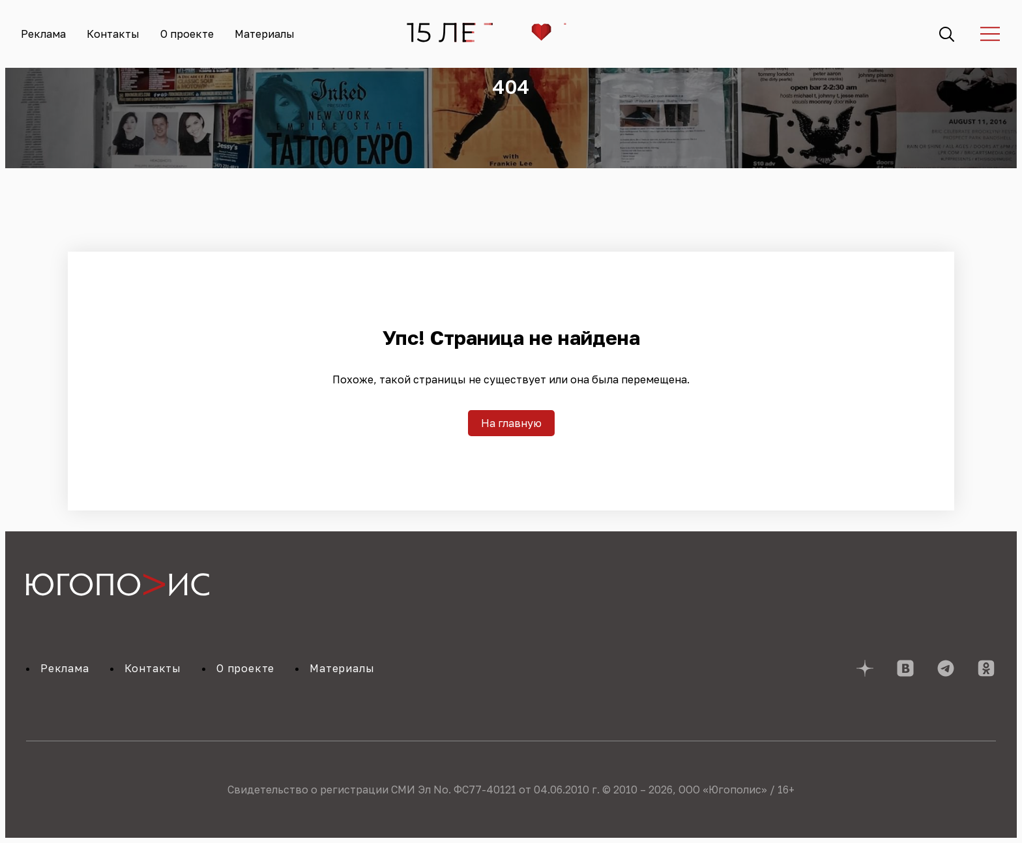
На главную (511, 423)
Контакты (113, 33)
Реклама (43, 33)
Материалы (265, 33)
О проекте (187, 33)
